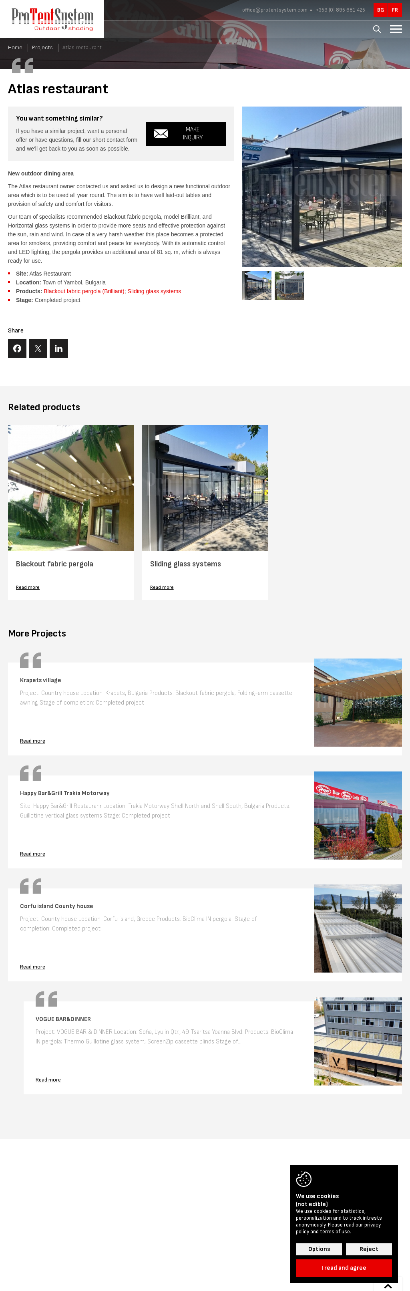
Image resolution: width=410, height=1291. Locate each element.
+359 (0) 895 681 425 (340, 10)
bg (380, 10)
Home (15, 47)
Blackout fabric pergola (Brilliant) (84, 291)
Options (319, 1249)
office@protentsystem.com (275, 10)
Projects (42, 47)
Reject (369, 1249)
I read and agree (344, 1268)
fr (395, 10)
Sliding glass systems (154, 291)
